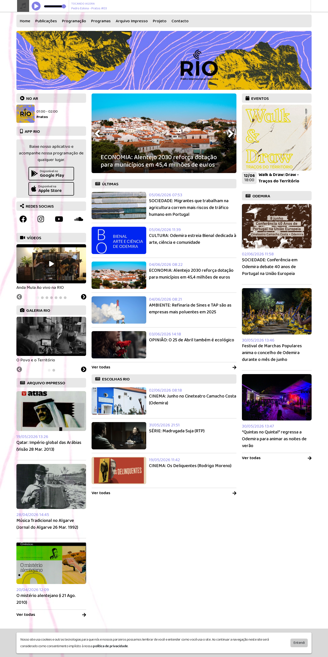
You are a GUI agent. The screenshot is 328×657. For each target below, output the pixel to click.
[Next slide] (83, 297)
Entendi (299, 643)
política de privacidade (110, 646)
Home (25, 21)
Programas (101, 21)
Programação (74, 21)
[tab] (37, 297)
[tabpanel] (51, 267)
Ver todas (51, 615)
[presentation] (97, 133)
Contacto (180, 21)
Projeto (160, 21)
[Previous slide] (19, 297)
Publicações (46, 21)
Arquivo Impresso (132, 21)
